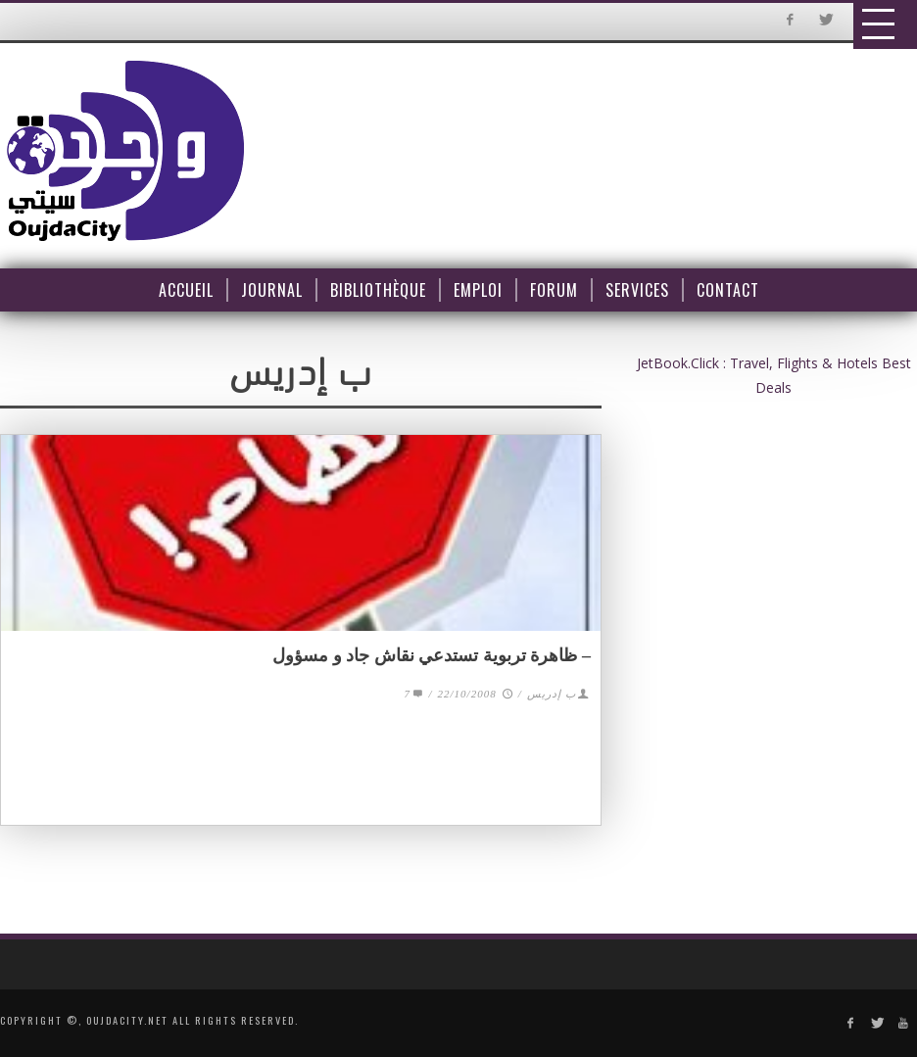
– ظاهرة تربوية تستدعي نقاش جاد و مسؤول (431, 655)
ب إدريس (551, 693)
